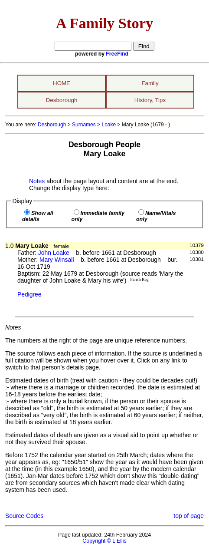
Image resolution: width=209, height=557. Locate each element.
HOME (61, 83)
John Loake (53, 252)
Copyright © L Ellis (104, 541)
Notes (37, 181)
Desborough (62, 100)
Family (149, 83)
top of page (188, 515)
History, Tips (150, 100)
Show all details (37, 216)
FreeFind (117, 54)
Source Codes (24, 515)
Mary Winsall (56, 259)
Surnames (84, 125)
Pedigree (29, 294)
